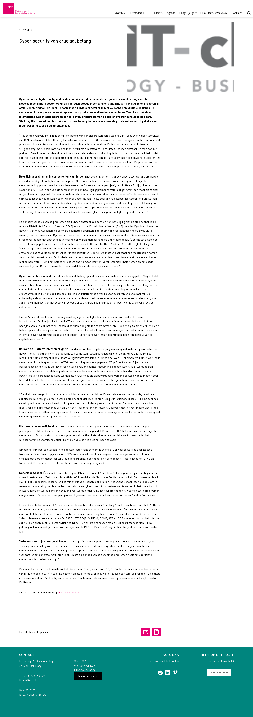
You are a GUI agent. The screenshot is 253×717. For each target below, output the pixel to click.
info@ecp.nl (29, 680)
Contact (237, 12)
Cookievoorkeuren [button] (88, 675)
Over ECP (121, 13)
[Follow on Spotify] (160, 673)
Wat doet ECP (141, 13)
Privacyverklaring (85, 670)
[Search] (248, 13)
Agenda (171, 13)
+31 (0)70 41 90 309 (33, 675)
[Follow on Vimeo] (175, 673)
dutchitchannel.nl (69, 592)
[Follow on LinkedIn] (167, 673)
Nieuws (158, 12)
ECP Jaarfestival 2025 (215, 13)
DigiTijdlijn (189, 13)
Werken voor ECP (84, 665)
